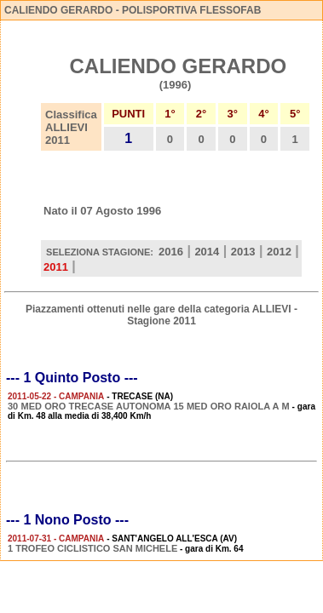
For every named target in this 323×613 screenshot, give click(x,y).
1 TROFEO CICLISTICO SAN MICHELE (92, 548)
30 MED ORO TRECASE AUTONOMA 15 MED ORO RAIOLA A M (149, 406)
